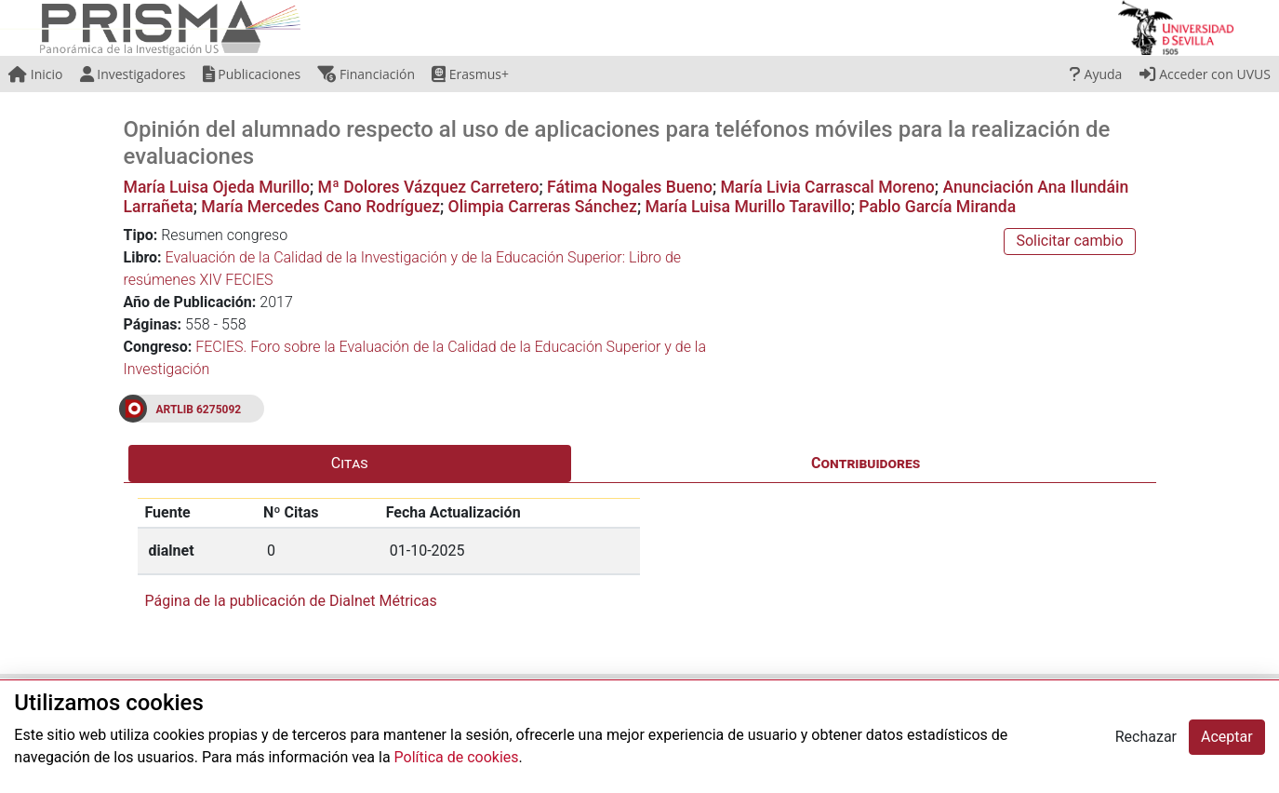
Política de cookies (456, 757)
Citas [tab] (349, 463)
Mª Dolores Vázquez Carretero (429, 187)
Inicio (35, 74)
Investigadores (133, 74)
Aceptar (1227, 737)
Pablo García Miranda (937, 206)
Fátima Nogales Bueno (630, 187)
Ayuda (1096, 74)
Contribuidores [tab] (865, 463)
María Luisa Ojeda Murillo (217, 187)
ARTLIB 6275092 (199, 409)
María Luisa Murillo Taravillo (747, 206)
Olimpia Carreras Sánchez (542, 206)
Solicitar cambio (1069, 240)
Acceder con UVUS (1205, 74)
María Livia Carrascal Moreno (827, 187)
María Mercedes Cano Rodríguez (320, 206)
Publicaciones (252, 74)
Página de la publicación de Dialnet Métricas (291, 601)
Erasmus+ (470, 74)
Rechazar (1146, 737)
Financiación (366, 74)
